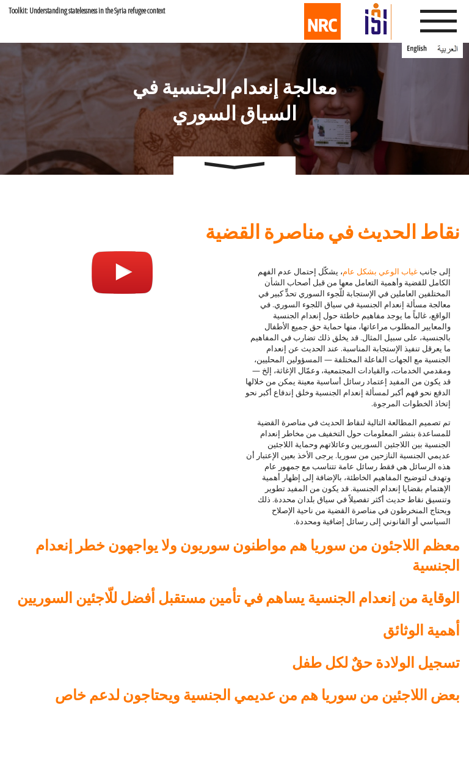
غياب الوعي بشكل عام (380, 271)
